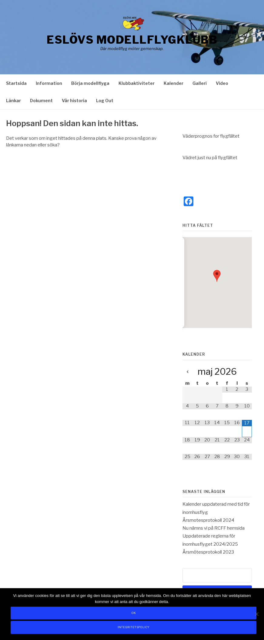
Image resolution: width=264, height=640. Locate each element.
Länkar (13, 100)
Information (49, 83)
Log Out (104, 100)
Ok (133, 613)
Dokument (41, 100)
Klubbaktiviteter (137, 83)
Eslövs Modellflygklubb (132, 39)
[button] (217, 276)
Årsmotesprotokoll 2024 (208, 520)
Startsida (16, 83)
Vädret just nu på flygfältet (209, 157)
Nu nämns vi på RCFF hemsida (213, 528)
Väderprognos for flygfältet (210, 136)
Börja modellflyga (90, 83)
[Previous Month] (187, 372)
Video (222, 83)
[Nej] (256, 614)
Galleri (199, 83)
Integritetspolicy (133, 627)
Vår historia (74, 100)
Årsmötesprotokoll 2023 (208, 552)
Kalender (173, 83)
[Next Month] (247, 372)
